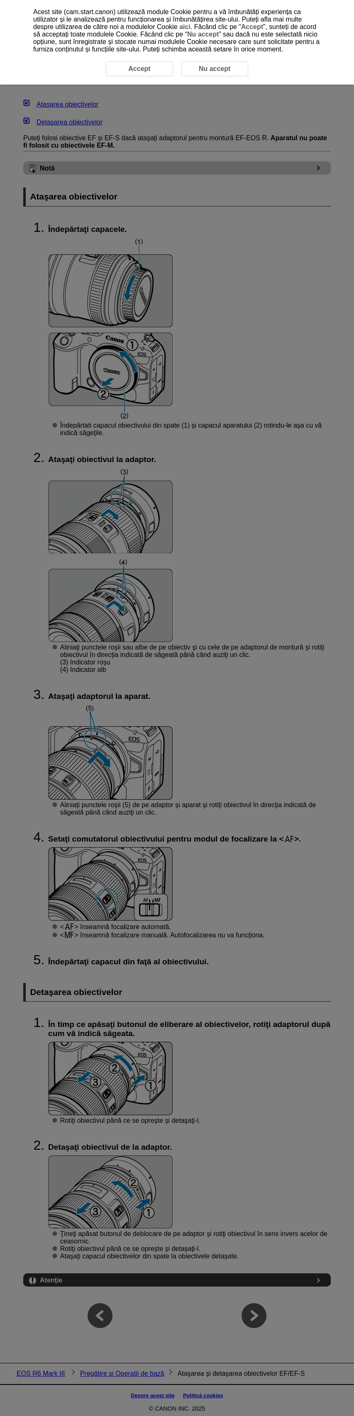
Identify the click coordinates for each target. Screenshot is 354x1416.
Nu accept (203, 34)
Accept (252, 26)
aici (184, 26)
